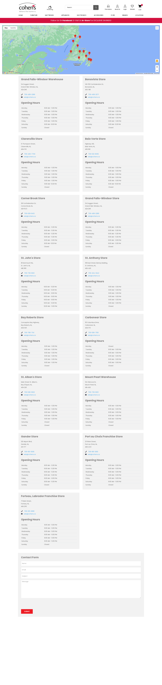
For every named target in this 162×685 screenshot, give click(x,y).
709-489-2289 (29, 94)
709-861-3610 (93, 452)
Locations (139, 15)
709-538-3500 (29, 392)
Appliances (65, 15)
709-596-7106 (93, 333)
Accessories (98, 15)
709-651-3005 (29, 452)
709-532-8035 (93, 154)
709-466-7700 (29, 154)
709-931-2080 (29, 511)
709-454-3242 (93, 273)
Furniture (33, 15)
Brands (125, 15)
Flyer (113, 15)
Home (21, 15)
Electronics (81, 15)
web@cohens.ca (30, 97)
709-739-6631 (29, 273)
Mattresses (49, 15)
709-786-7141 (29, 333)
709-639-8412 (29, 213)
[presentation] (36, 604)
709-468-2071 (93, 94)
